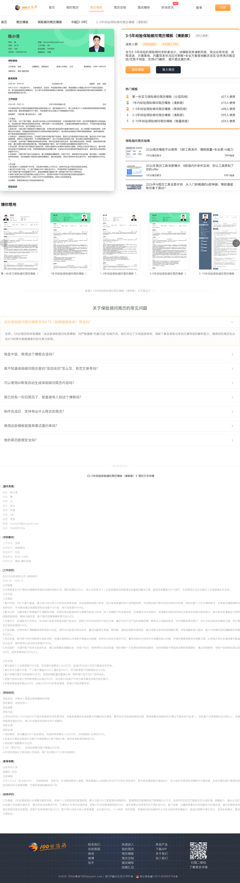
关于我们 (162, 854)
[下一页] (236, 243)
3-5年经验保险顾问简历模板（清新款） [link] (123, 22)
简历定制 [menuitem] (120, 7)
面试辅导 (128, 863)
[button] (120, 322)
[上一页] (4, 243)
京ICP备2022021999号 (119, 876)
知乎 (91, 863)
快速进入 (128, 844)
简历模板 (128, 854)
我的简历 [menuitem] (72, 7)
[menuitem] (170, 5)
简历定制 (128, 858)
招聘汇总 (128, 867)
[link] (22, 22)
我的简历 (128, 849)
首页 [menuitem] (52, 7)
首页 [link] (4, 22)
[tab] (120, 322)
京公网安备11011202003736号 (159, 876)
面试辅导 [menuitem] (144, 7)
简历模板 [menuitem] (96, 7)
